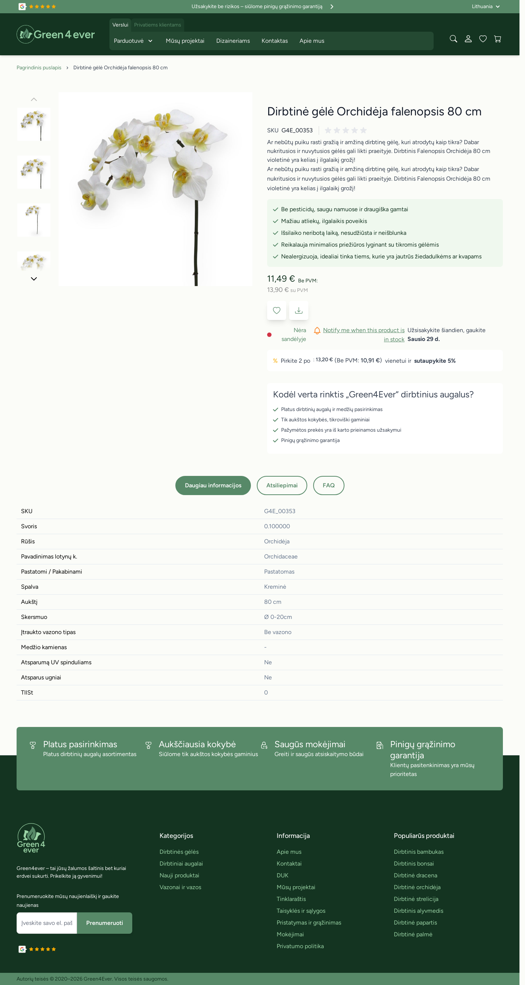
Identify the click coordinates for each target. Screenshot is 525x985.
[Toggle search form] (453, 39)
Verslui (120, 25)
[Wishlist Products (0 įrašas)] (483, 39)
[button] (347, 130)
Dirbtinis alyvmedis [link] (418, 910)
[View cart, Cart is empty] (498, 39)
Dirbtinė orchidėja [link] (417, 887)
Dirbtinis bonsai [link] (414, 863)
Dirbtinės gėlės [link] (179, 851)
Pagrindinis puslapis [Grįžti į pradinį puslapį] (39, 68)
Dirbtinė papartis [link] (415, 922)
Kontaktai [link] (289, 863)
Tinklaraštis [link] (291, 898)
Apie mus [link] (289, 851)
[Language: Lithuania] (486, 6)
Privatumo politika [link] (300, 946)
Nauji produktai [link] (179, 875)
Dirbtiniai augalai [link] (181, 863)
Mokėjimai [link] (290, 934)
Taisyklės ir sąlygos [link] (301, 910)
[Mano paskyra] (468, 39)
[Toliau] (34, 278)
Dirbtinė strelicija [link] (416, 898)
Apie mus (312, 40)
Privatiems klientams (157, 25)
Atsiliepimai (282, 485)
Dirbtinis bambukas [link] (419, 851)
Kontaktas (275, 40)
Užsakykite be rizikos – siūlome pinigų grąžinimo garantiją (264, 6)
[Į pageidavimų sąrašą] (276, 310)
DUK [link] (282, 875)
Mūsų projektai (185, 40)
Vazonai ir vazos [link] (180, 887)
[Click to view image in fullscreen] (155, 189)
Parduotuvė (134, 41)
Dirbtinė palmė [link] (413, 934)
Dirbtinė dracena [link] (415, 875)
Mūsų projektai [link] (296, 887)
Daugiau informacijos (213, 485)
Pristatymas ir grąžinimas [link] (309, 922)
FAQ (329, 485)
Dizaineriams (233, 40)
